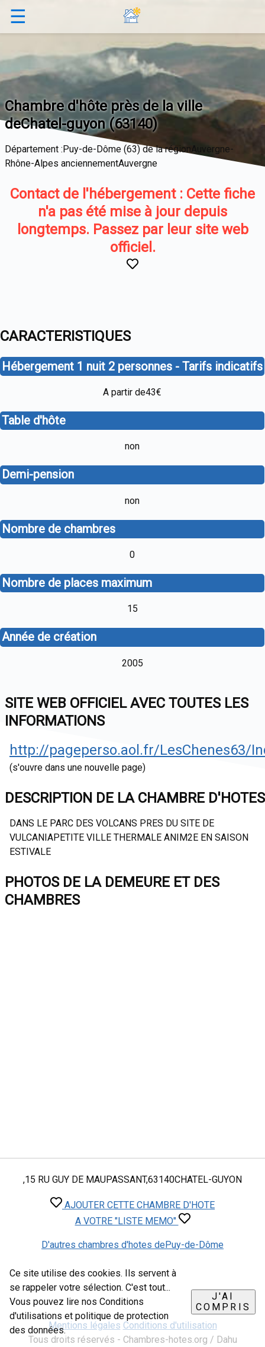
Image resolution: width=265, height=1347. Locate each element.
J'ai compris (223, 1302)
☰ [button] (18, 16)
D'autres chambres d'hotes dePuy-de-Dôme (132, 1244)
